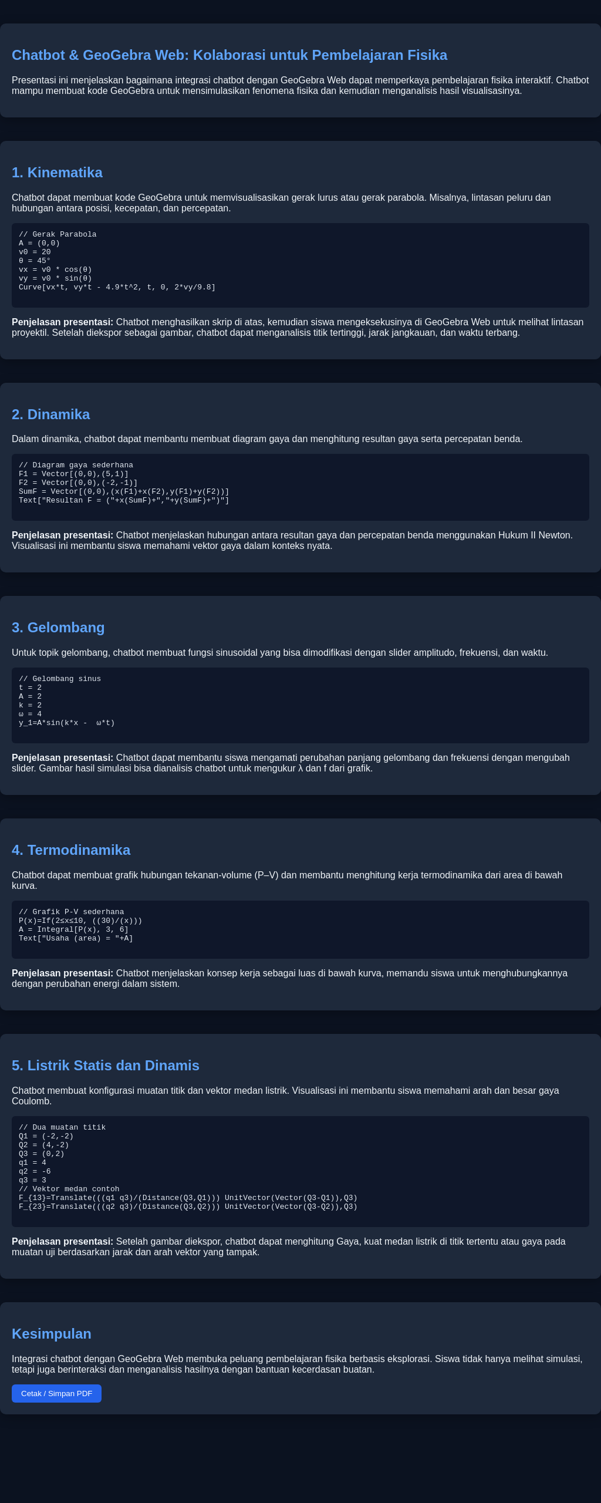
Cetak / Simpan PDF (56, 1458)
